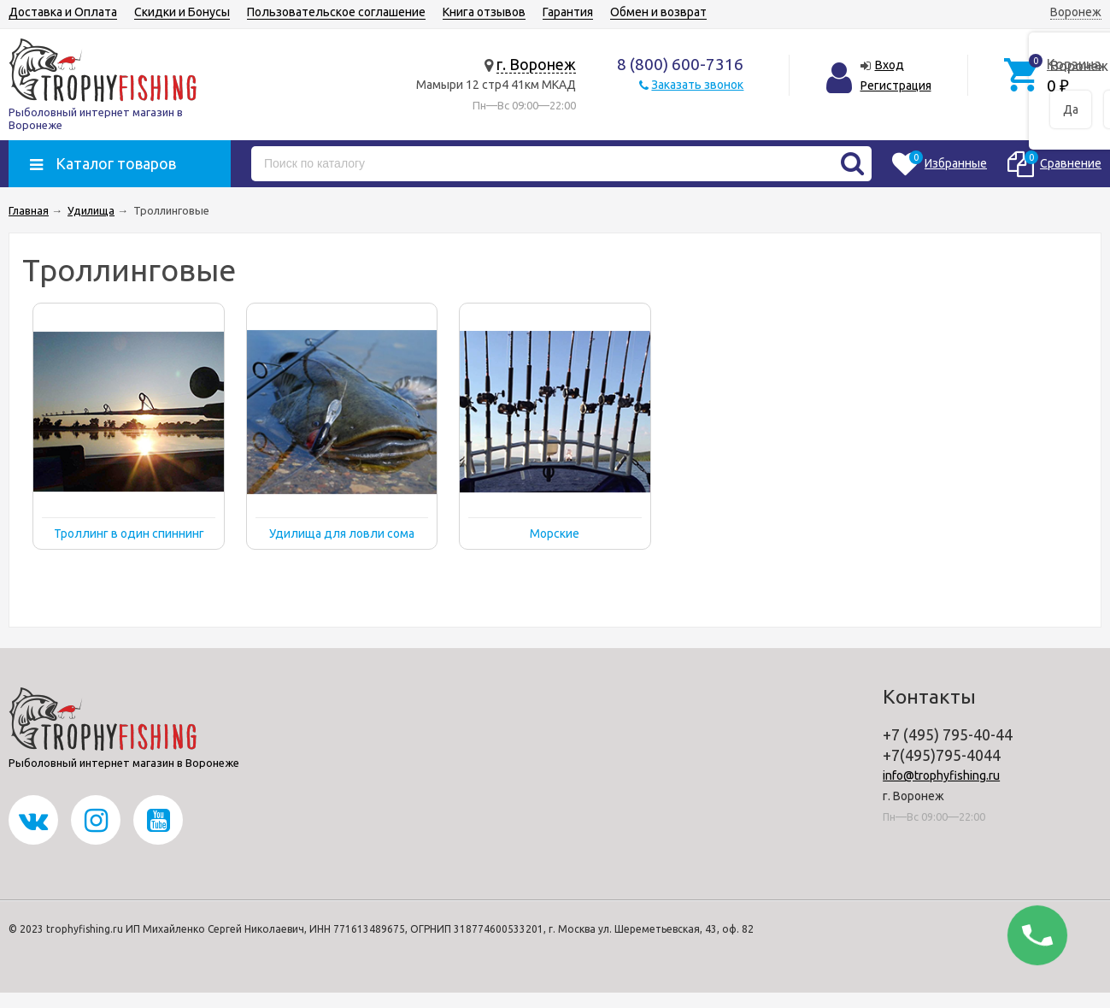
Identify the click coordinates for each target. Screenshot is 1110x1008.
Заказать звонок (697, 84)
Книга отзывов (484, 12)
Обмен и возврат (658, 12)
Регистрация (895, 85)
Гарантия (568, 12)
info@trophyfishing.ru (941, 775)
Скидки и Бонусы (182, 12)
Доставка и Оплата (63, 12)
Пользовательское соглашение (336, 12)
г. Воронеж (536, 64)
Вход (889, 65)
